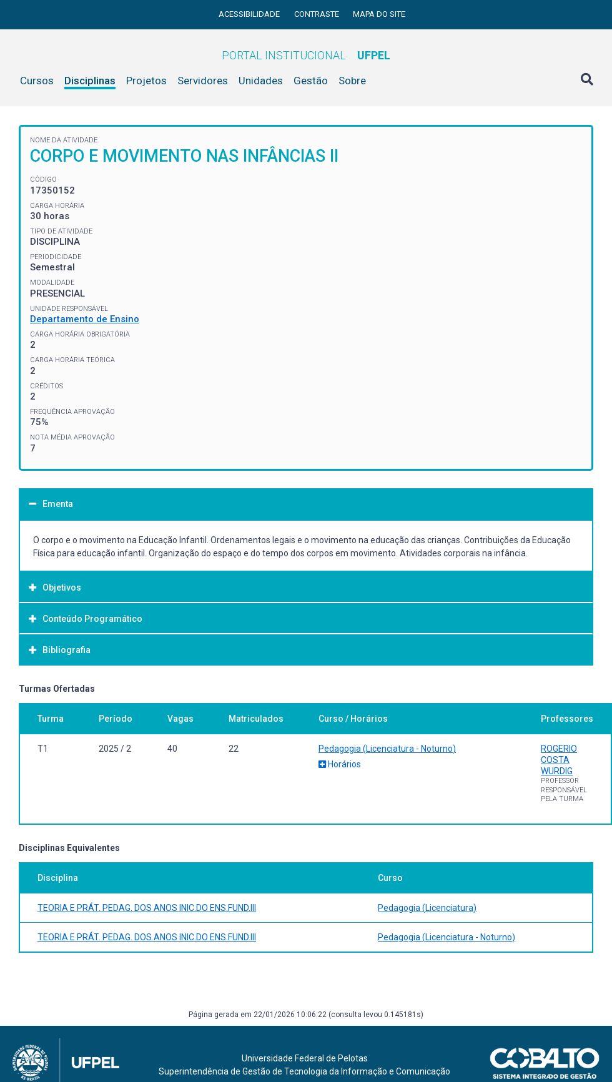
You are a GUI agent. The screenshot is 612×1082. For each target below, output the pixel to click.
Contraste (317, 14)
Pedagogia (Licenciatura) (427, 908)
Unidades (261, 80)
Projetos (146, 80)
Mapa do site (379, 14)
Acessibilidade (250, 14)
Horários (339, 764)
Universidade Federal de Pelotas (305, 1058)
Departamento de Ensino (84, 319)
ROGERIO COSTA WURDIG (559, 760)
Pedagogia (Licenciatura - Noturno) (387, 749)
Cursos (37, 80)
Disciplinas (90, 80)
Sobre (352, 80)
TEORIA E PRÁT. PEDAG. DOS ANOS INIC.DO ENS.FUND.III (146, 908)
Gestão (311, 80)
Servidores (202, 80)
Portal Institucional (306, 55)
